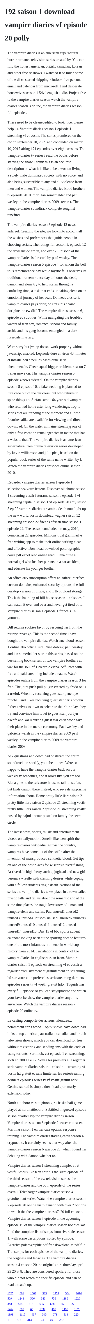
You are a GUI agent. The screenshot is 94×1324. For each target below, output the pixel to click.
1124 (41, 1319)
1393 (10, 1314)
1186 (65, 1298)
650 (63, 1303)
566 (32, 1298)
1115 (22, 1314)
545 (44, 1314)
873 (19, 1319)
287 (61, 1319)
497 (54, 1309)
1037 (42, 1309)
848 (43, 1298)
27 (73, 1303)
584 (67, 1293)
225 (76, 1314)
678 (52, 1303)
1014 (79, 1293)
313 (29, 1319)
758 (54, 1298)
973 (55, 1314)
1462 (10, 1309)
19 (9, 1319)
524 (20, 1303)
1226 (77, 1298)
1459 (56, 1293)
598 (22, 1309)
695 (42, 1303)
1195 (65, 1309)
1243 (21, 1298)
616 (31, 1303)
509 (10, 1298)
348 (10, 1303)
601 (22, 1293)
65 (31, 1309)
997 (33, 1314)
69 (51, 1319)
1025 (10, 1293)
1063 (33, 1293)
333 (44, 1293)
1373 (77, 1309)
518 (65, 1314)
